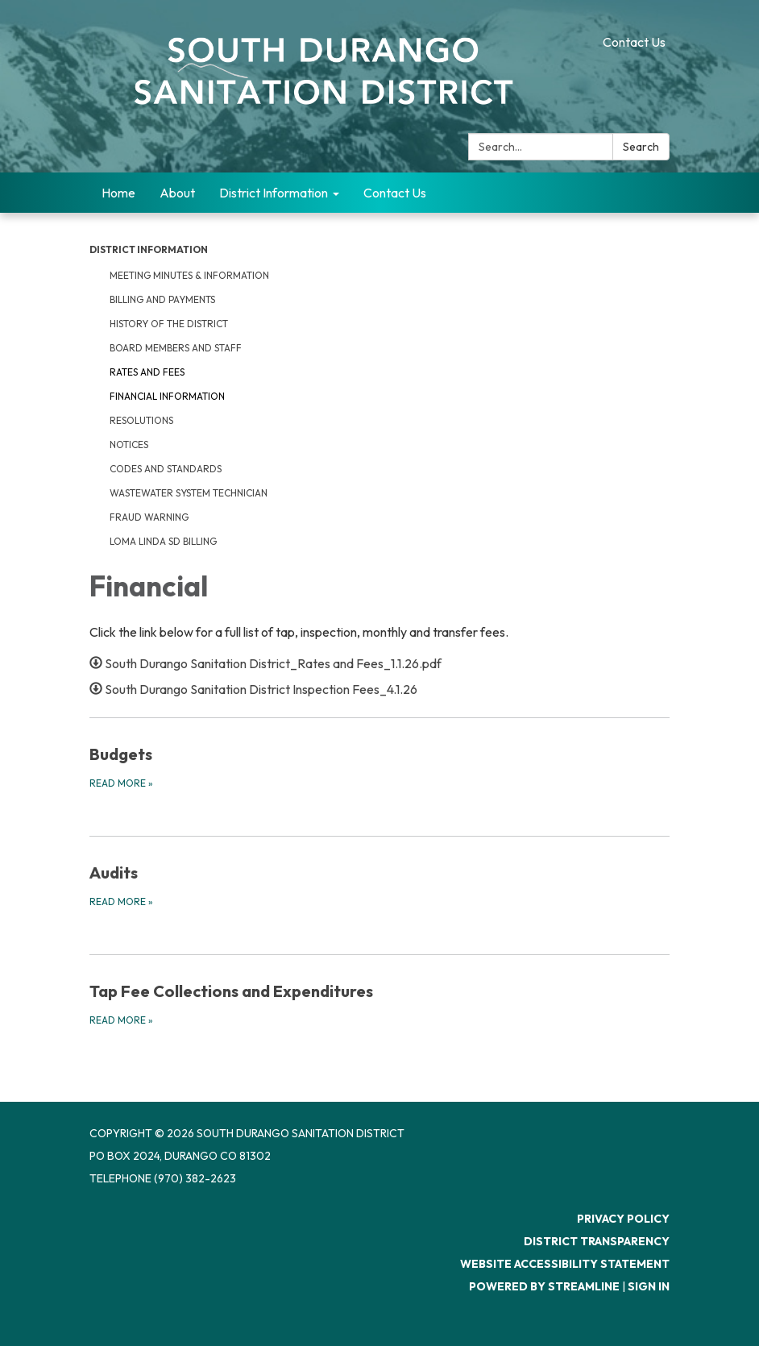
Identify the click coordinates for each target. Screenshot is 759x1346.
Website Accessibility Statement (565, 1264)
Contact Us (634, 42)
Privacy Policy (623, 1218)
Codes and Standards (166, 469)
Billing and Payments (162, 299)
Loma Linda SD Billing (163, 541)
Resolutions (141, 420)
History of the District (169, 324)
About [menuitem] (177, 193)
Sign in (649, 1286)
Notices (129, 444)
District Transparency (597, 1241)
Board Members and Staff (176, 348)
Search (641, 146)
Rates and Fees (147, 372)
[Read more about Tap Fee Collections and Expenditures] (379, 1003)
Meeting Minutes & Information (189, 275)
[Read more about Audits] (379, 885)
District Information (148, 249)
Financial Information (167, 396)
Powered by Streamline (544, 1286)
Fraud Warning (149, 517)
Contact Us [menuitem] (394, 193)
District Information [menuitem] (273, 193)
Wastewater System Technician (189, 493)
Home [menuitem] (118, 193)
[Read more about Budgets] (379, 766)
